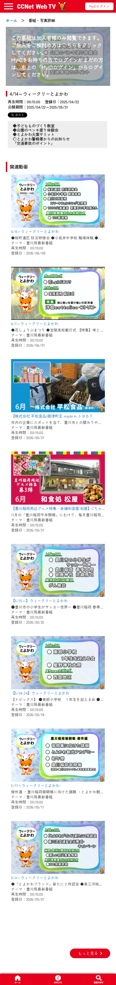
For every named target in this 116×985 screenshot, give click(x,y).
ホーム (11, 20)
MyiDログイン (99, 6)
